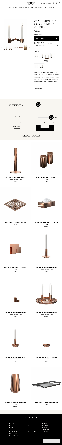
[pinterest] (33, 417)
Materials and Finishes (33, 431)
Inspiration (27, 7)
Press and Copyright (13, 435)
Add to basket (47, 38)
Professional (34, 7)
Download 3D (17, 128)
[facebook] (26, 417)
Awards (29, 427)
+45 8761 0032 (45, 429)
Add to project (47, 46)
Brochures (40, 7)
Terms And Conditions (14, 431)
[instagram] (29, 417)
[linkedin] (36, 417)
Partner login (51, 7)
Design (29, 429)
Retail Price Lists (13, 427)
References (21, 7)
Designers (15, 7)
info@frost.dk (45, 431)
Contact (45, 7)
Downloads (11, 423)
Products (9, 7)
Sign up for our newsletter (51, 441)
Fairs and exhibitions (13, 433)
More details (38, 88)
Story (29, 425)
